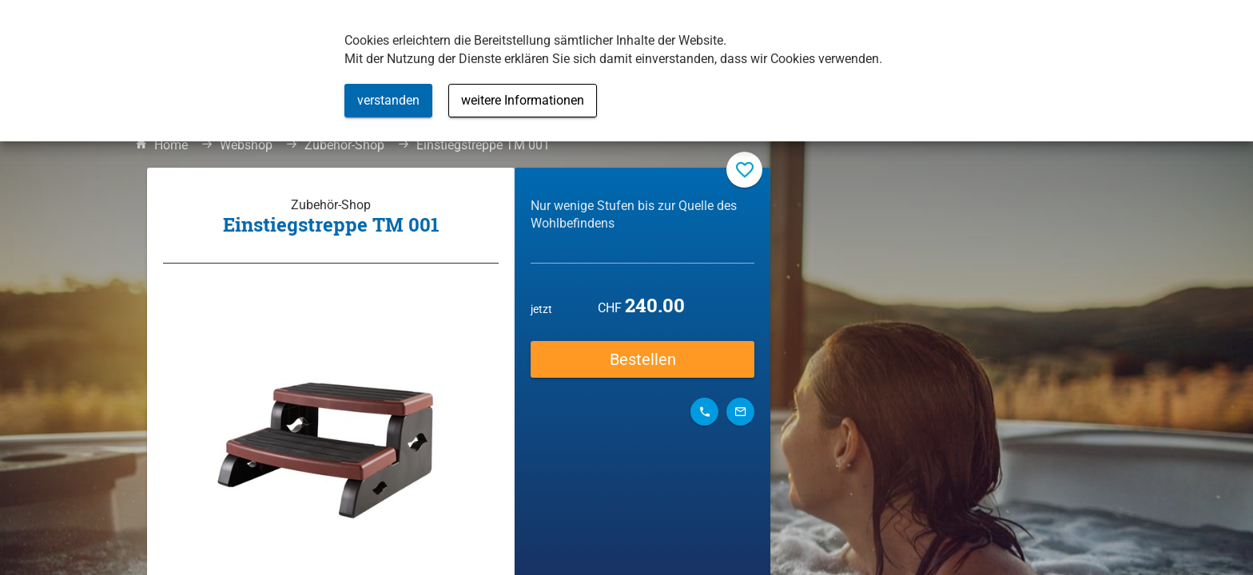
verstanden (388, 100)
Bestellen (643, 359)
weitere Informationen (522, 100)
